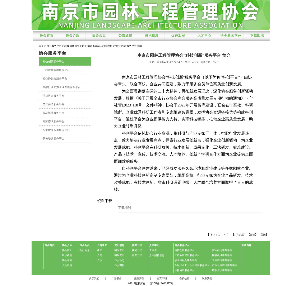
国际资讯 (119, 255)
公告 (99, 255)
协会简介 (67, 250)
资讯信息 (119, 245)
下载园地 (246, 245)
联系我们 (207, 278)
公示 (99, 260)
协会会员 (84, 245)
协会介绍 (67, 245)
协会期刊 (119, 265)
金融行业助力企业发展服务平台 (62, 87)
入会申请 (67, 265)
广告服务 (117, 278)
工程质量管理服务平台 (56, 70)
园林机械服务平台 (53, 112)
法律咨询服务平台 (53, 95)
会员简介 (84, 250)
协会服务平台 (182, 245)
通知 (99, 250)
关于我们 (94, 278)
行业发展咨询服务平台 (56, 130)
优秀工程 (137, 245)
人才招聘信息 (156, 255)
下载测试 (124, 208)
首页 (41, 45)
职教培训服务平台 (53, 138)
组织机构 (67, 255)
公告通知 (102, 245)
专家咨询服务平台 (53, 121)
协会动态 (119, 260)
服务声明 (139, 278)
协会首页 (50, 245)
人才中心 (154, 245)
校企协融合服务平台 (55, 78)
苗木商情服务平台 (53, 104)
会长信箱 (184, 278)
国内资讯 (119, 250)
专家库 (153, 250)
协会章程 (67, 260)
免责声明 (162, 278)
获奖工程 (137, 250)
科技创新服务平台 (53, 61)
